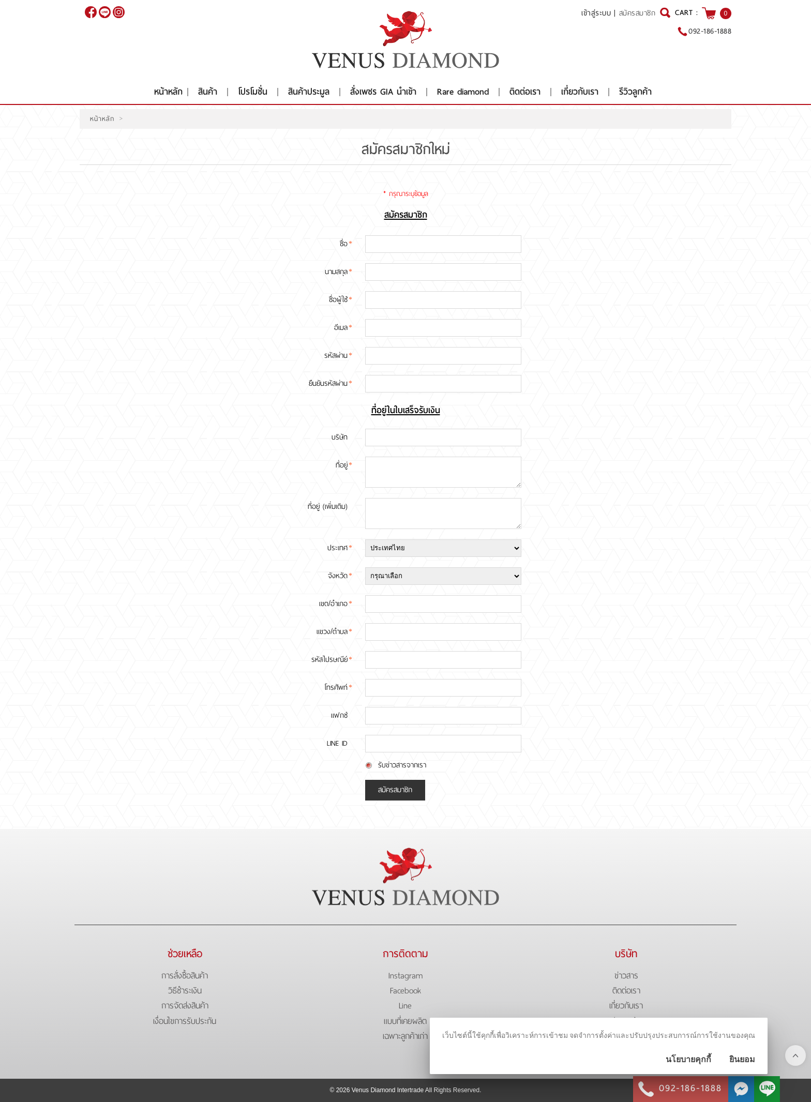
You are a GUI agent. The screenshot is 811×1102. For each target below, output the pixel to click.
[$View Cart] (709, 13)
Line (405, 1005)
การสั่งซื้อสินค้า (184, 975)
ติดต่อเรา (524, 91)
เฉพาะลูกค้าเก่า (405, 1036)
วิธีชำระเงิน (185, 990)
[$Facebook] (91, 12)
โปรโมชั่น (252, 91)
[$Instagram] (119, 12)
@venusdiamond (105, 12)
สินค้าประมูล (308, 91)
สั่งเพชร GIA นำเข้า (383, 91)
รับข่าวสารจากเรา (402, 765)
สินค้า (207, 91)
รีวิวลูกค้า (635, 91)
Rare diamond (463, 91)
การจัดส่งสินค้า (184, 1005)
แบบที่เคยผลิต (405, 1021)
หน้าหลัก (168, 91)
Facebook (405, 990)
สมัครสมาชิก (637, 13)
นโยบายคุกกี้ (688, 1059)
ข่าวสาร (626, 975)
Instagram (405, 975)
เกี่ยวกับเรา (579, 91)
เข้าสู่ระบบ (596, 13)
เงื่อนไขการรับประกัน (184, 1021)
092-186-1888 (709, 31)
